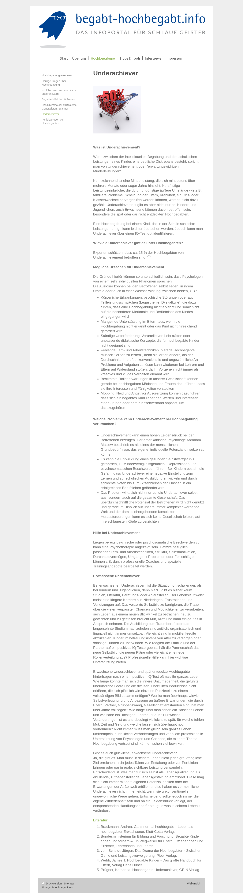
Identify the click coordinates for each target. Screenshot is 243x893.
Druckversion (52, 883)
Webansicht (194, 883)
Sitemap (69, 883)
